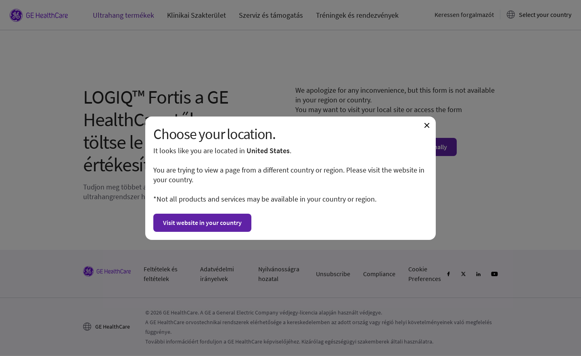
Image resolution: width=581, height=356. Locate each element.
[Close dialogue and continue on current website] (427, 125)
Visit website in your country (202, 223)
